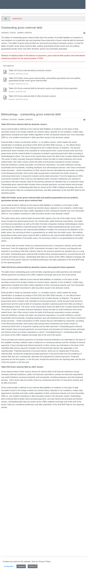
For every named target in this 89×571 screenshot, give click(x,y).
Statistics (17, 19)
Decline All (32, 566)
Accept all (21, 566)
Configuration (9, 566)
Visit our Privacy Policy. (41, 562)
